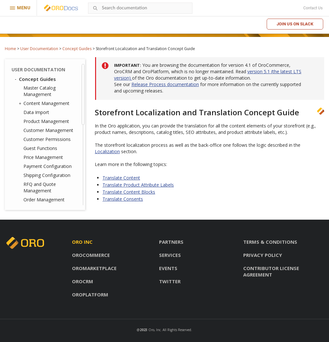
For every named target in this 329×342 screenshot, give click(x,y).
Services (170, 255)
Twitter (170, 281)
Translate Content (47, 115)
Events (168, 268)
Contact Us (313, 8)
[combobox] (140, 8)
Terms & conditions (270, 242)
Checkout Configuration (48, 172)
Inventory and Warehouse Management (50, 66)
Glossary (29, 199)
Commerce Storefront (42, 191)
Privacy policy (262, 255)
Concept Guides (77, 48)
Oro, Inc (154, 330)
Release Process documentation (165, 84)
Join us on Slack (295, 24)
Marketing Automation (46, 145)
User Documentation (39, 48)
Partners (171, 242)
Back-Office (29, 182)
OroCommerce (91, 255)
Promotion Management (49, 154)
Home (10, 48)
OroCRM (82, 281)
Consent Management (45, 163)
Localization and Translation (39, 103)
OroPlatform (90, 294)
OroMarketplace (94, 268)
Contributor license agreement (271, 271)
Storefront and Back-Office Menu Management (45, 84)
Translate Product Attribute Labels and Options (49, 129)
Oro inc (82, 242)
